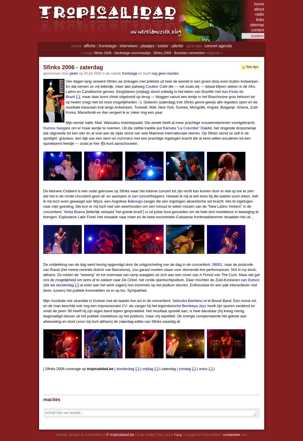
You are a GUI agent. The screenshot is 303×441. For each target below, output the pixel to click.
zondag (185, 369)
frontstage (107, 46)
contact (257, 30)
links (260, 19)
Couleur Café (157, 86)
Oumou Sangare (56, 128)
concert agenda (218, 46)
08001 (217, 264)
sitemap (257, 25)
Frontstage (129, 73)
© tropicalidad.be (120, 434)
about (259, 9)
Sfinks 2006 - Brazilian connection (179, 53)
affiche (89, 46)
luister (163, 46)
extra (203, 369)
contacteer (231, 434)
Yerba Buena (74, 212)
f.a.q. (178, 434)
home (259, 4)
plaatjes (147, 46)
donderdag (65, 285)
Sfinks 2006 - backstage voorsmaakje (121, 53)
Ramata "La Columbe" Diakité (187, 128)
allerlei (177, 46)
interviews (128, 46)
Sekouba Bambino (187, 301)
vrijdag (147, 369)
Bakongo (135, 201)
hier (96, 143)
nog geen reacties (165, 73)
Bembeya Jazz (194, 306)
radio (259, 14)
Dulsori (253, 280)
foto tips (252, 67)
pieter (74, 73)
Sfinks (112, 81)
